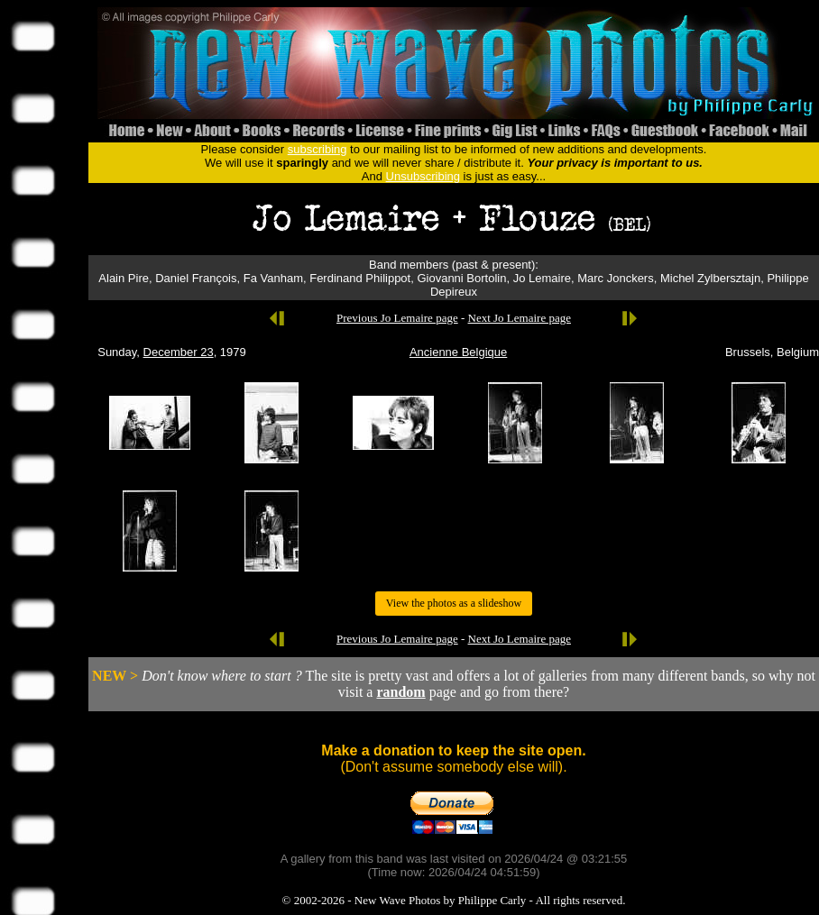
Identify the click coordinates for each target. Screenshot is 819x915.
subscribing (317, 149)
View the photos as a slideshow (453, 603)
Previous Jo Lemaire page (397, 318)
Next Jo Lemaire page (519, 318)
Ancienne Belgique (458, 352)
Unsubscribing (423, 176)
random (400, 692)
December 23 (178, 352)
